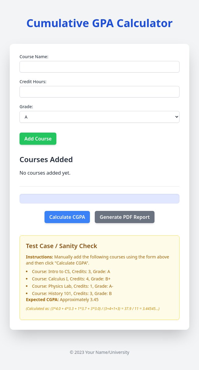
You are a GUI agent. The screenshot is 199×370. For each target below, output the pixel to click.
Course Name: (34, 56)
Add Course (38, 138)
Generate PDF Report (125, 217)
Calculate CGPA (67, 217)
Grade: (26, 106)
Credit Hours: (33, 81)
